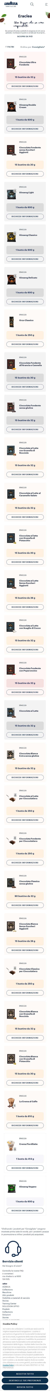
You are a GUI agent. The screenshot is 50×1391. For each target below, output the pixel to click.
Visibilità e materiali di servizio (16, 1298)
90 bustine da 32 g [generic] (25, 896)
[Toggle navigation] (45, 4)
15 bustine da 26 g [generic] (25, 598)
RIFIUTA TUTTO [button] (25, 1387)
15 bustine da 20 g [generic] (25, 165)
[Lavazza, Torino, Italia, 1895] (11, 4)
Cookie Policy (8, 1365)
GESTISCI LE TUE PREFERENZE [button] (25, 1380)
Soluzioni (6, 1315)
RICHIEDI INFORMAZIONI (25, 86)
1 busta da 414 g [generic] (25, 1159)
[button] (32, 4)
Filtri (9, 47)
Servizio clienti (12, 1261)
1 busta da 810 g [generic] (25, 1116)
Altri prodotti (8, 1295)
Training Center (9, 1304)
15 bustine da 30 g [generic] (25, 378)
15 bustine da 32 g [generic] (25, 77)
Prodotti (6, 1309)
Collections (7, 1290)
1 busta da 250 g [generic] (25, 335)
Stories (5, 1301)
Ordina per (25, 47)
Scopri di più (25, 36)
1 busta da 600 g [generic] (25, 120)
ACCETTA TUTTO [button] (25, 1374)
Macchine (6, 1292)
